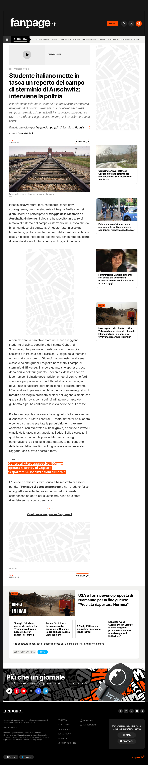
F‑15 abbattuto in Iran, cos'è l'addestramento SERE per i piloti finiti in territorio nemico (58, 643)
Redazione (62, 738)
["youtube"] (25, 691)
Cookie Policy (64, 734)
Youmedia (62, 720)
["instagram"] (17, 691)
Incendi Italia (89, 39)
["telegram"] (49, 691)
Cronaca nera (42, 39)
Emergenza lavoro (130, 39)
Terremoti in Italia (70, 39)
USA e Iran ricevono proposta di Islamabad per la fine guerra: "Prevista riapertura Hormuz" (105, 600)
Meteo (55, 39)
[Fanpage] (13, 711)
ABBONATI (112, 23)
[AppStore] (10, 757)
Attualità (20, 39)
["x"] (33, 691)
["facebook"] (41, 691)
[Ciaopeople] (138, 758)
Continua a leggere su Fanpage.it (49, 514)
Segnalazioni (64, 725)
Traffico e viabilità (108, 39)
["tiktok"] (9, 691)
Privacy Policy (65, 729)
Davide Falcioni (25, 133)
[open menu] (7, 39)
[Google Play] (26, 757)
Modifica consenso (67, 743)
